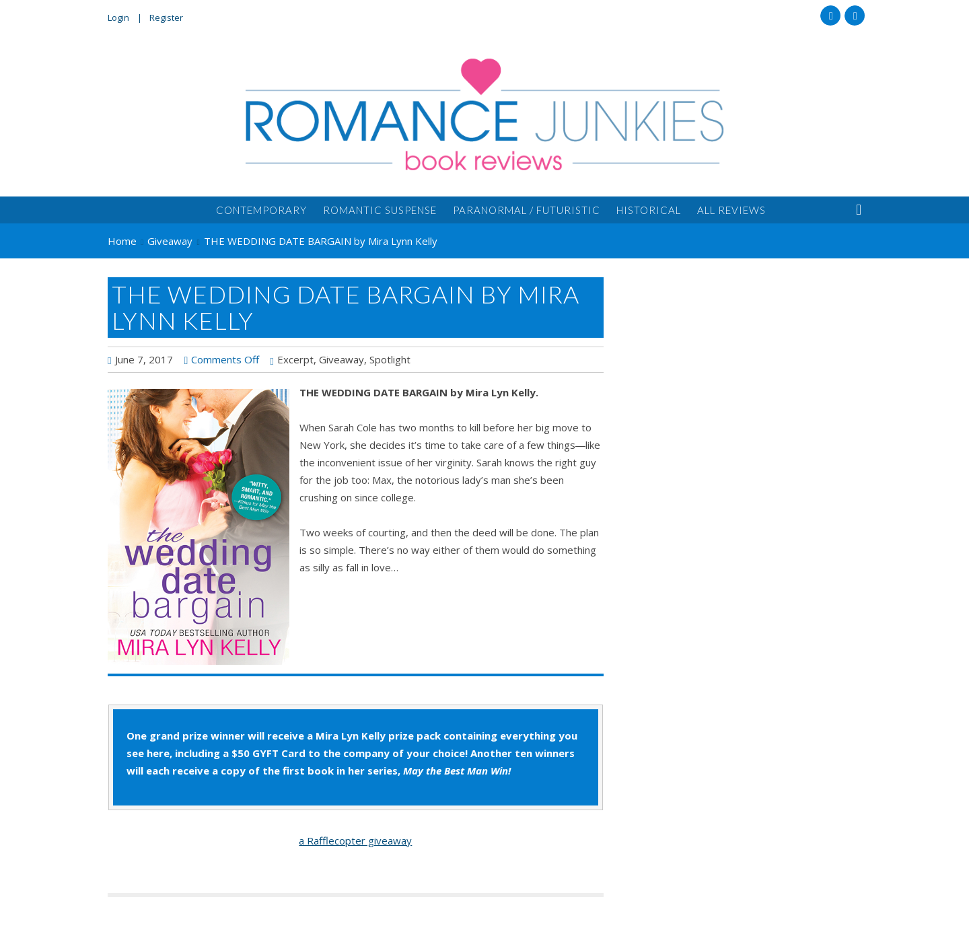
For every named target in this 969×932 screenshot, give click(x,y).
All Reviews (731, 210)
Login (118, 17)
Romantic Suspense (380, 210)
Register (166, 17)
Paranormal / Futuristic (526, 210)
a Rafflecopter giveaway (355, 840)
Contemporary (261, 210)
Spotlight (389, 359)
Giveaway (341, 359)
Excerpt (295, 359)
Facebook (830, 15)
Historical (648, 210)
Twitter (855, 15)
